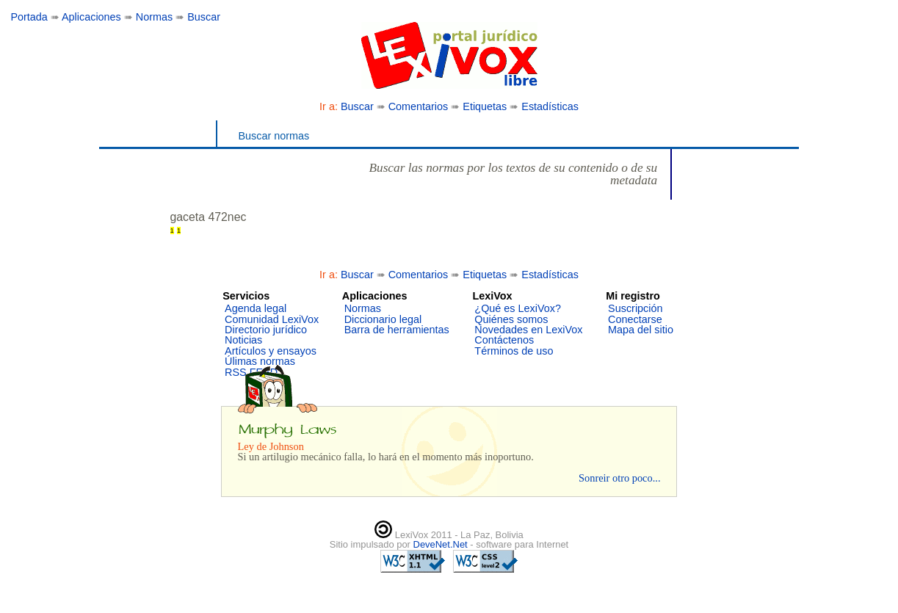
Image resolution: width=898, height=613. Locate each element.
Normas (154, 17)
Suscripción (635, 308)
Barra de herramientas (396, 329)
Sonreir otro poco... (620, 478)
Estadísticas (550, 106)
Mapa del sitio (640, 329)
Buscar (203, 17)
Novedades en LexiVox (528, 329)
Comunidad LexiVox (272, 319)
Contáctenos (504, 340)
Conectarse (635, 319)
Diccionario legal (383, 319)
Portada (28, 17)
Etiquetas (485, 106)
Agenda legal (255, 308)
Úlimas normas (260, 361)
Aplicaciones (91, 17)
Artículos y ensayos (270, 351)
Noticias (243, 340)
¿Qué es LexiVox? (517, 308)
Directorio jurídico (266, 329)
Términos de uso (513, 351)
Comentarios (418, 106)
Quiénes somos (511, 319)
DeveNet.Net (442, 544)
